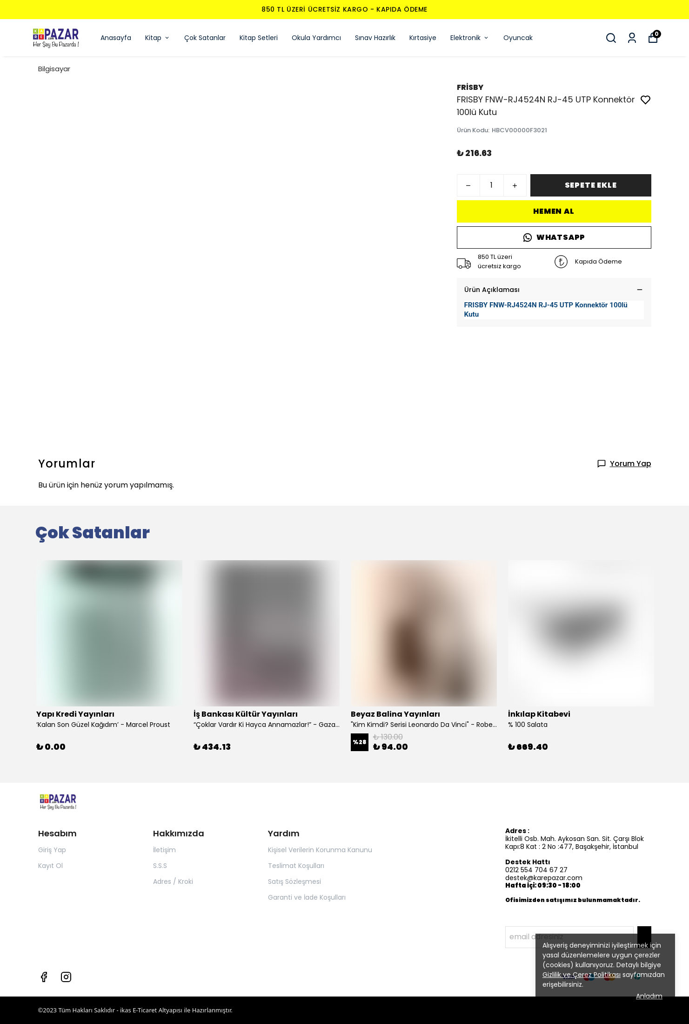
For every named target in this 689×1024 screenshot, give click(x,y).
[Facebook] (43, 977)
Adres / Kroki (173, 881)
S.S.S (160, 865)
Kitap (157, 37)
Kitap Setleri (259, 37)
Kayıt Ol (50, 865)
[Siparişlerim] (632, 38)
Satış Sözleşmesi (294, 881)
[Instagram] (66, 977)
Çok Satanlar (205, 37)
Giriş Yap (52, 849)
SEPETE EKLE (591, 185)
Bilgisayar (54, 69)
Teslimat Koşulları (296, 865)
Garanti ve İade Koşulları (307, 897)
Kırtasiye (422, 37)
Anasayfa (115, 37)
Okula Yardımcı (316, 37)
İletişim (164, 849)
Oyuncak (518, 37)
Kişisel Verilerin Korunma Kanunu (320, 849)
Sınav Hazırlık (375, 37)
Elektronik (469, 37)
